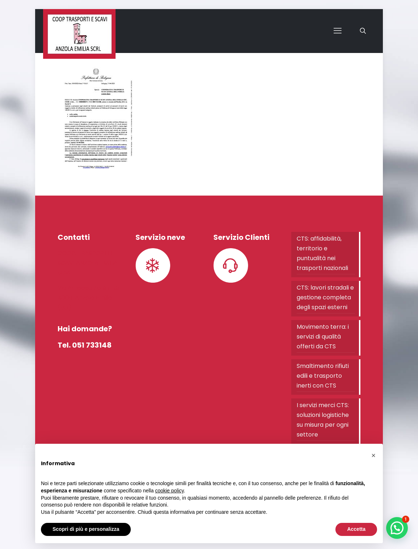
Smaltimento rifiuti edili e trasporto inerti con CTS (323, 376)
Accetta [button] (356, 529)
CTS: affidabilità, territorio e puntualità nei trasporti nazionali (322, 253)
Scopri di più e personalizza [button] (86, 529)
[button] (397, 528)
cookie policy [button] (169, 490)
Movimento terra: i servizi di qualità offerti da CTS (323, 337)
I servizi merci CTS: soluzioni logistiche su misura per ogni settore (323, 420)
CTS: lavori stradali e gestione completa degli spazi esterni (325, 297)
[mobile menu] (337, 31)
